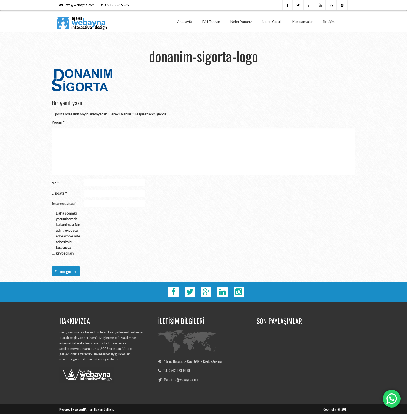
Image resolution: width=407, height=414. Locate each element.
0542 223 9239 (117, 5)
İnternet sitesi (63, 203)
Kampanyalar (302, 21)
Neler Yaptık (272, 21)
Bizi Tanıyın (211, 21)
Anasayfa (184, 21)
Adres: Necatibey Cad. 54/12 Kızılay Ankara (193, 361)
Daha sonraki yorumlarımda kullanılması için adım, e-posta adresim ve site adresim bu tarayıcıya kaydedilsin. (68, 233)
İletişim (329, 21)
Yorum (58, 122)
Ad (55, 183)
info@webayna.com (80, 5)
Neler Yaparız (241, 21)
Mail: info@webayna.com (181, 379)
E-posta (59, 193)
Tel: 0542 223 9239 (176, 370)
